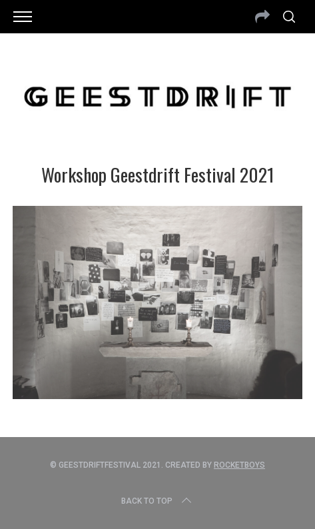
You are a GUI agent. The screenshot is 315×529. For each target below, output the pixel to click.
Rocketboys (239, 465)
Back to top (157, 501)
